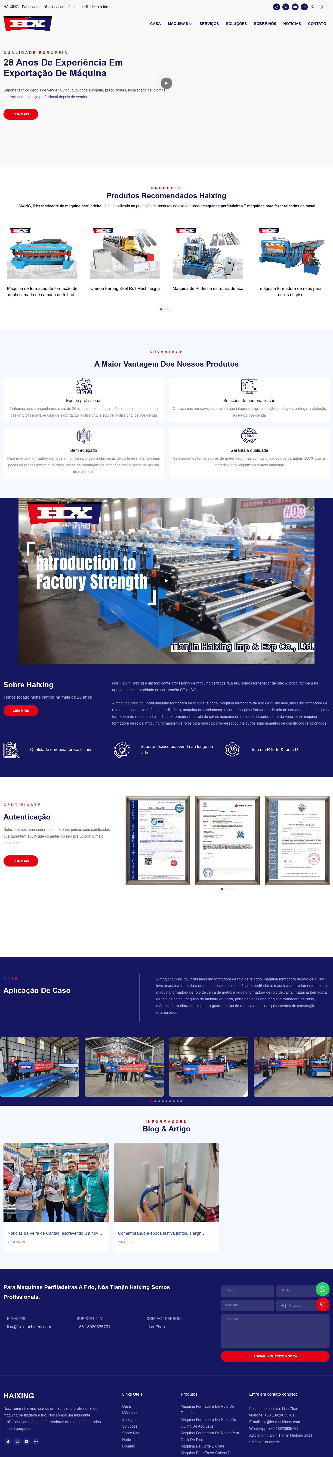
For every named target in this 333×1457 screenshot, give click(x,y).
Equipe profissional (83, 400)
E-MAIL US (16, 1321)
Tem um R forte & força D (274, 749)
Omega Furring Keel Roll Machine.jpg (125, 288)
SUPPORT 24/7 (90, 1321)
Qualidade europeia (35, 53)
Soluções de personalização (249, 400)
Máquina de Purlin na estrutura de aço (208, 288)
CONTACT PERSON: (164, 1320)
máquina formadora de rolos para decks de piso (290, 291)
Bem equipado (83, 450)
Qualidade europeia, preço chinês (61, 749)
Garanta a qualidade (249, 450)
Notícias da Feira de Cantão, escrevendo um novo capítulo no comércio (54, 1234)
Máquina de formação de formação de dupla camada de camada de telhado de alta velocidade (42, 292)
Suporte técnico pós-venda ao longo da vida (177, 749)
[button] (161, 309)
